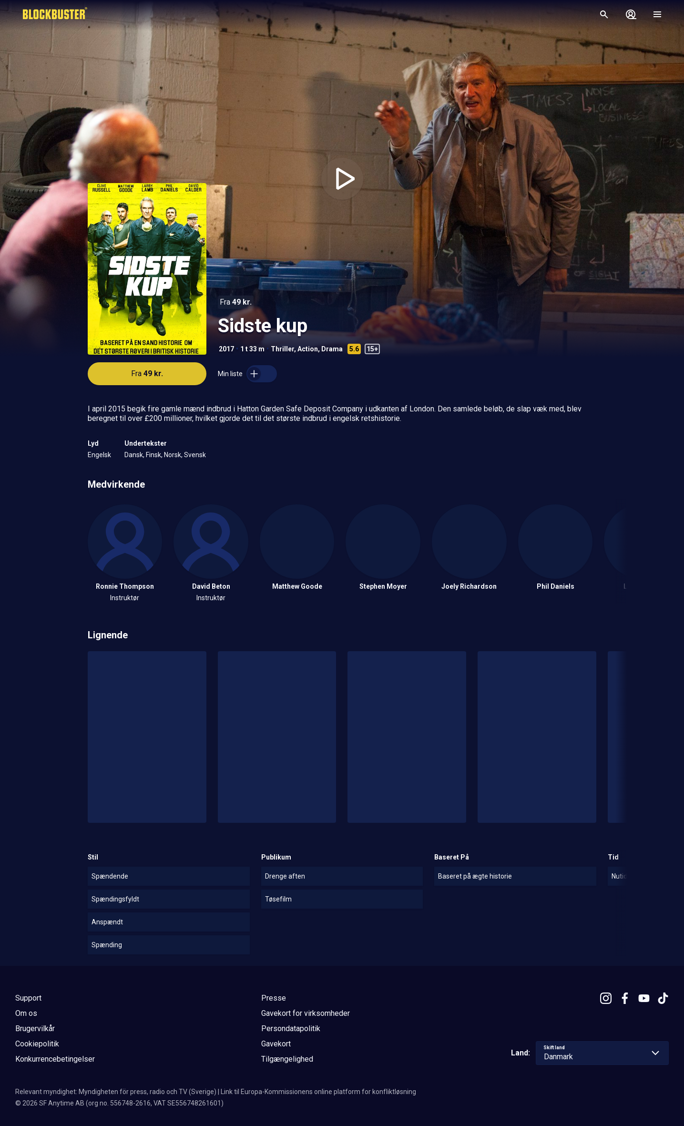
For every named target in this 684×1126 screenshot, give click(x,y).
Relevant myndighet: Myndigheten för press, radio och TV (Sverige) (115, 1091)
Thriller (282, 349)
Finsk (153, 455)
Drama (332, 349)
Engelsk (99, 455)
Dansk (133, 455)
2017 (226, 349)
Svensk (195, 455)
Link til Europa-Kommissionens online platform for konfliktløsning (318, 1091)
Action (307, 349)
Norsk (172, 455)
